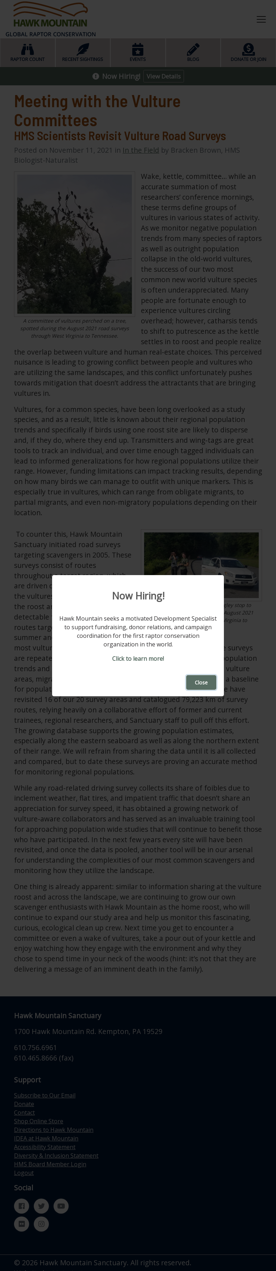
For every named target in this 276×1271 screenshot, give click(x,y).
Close (201, 682)
